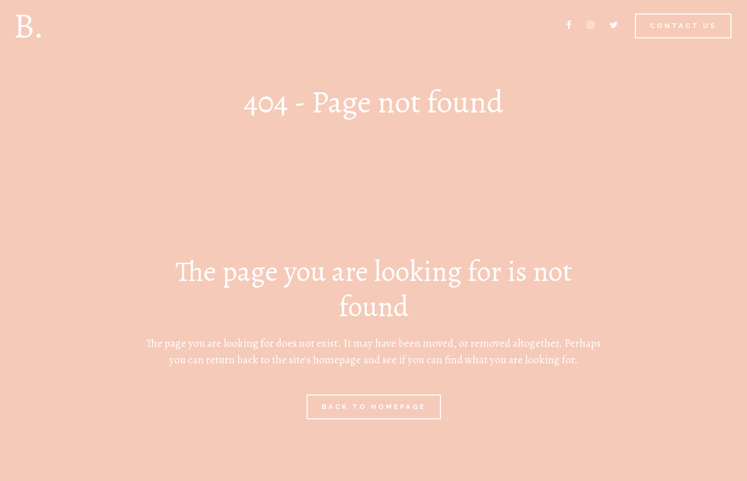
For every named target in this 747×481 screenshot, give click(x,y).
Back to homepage (374, 407)
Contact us (683, 26)
